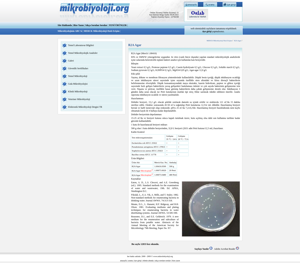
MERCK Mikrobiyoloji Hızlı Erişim (101, 31)
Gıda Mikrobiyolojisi (78, 83)
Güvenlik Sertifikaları (78, 68)
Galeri (71, 60)
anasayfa (123, 261)
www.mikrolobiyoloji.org (163, 256)
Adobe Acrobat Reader (226, 249)
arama (130, 261)
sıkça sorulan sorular (163, 261)
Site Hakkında (65, 25)
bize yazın (176, 261)
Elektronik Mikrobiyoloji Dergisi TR (85, 107)
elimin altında (148, 261)
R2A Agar (237, 41)
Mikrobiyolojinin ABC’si (70, 31)
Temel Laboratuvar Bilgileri (81, 45)
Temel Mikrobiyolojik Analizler (83, 53)
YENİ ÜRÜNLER (118, 25)
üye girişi (138, 261)
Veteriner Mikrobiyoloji (79, 99)
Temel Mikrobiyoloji (77, 76)
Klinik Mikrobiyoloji (78, 91)
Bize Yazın (79, 25)
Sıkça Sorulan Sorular (96, 25)
